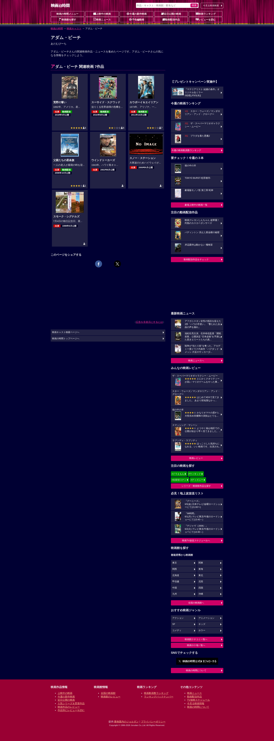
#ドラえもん (178, 474)
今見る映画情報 (195, 703)
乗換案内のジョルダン (126, 721)
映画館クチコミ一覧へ (196, 639)
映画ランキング (206, 13)
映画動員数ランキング (156, 693)
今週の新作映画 (137, 13)
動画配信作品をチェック (196, 259)
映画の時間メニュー (67, 13)
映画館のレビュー (110, 696)
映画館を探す (67, 19)
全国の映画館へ (196, 602)
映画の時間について (196, 670)
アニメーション (206, 618)
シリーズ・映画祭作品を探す (196, 486)
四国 (201, 588)
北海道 (175, 575)
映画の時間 (57, 28)
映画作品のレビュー (69, 706)
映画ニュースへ (196, 360)
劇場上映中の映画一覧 (196, 205)
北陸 (201, 581)
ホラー (202, 630)
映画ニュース (102, 19)
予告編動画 (136, 19)
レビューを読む (206, 19)
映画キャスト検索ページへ (65, 332)
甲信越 (175, 581)
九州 (174, 594)
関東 (201, 563)
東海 (201, 569)
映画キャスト (74, 28)
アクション (178, 618)
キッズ (202, 624)
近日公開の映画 (171, 13)
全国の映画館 (108, 693)
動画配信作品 (171, 19)
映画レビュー (196, 458)
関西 (174, 569)
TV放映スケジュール (198, 700)
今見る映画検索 (211, 5)
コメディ (176, 630)
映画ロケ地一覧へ (196, 645)
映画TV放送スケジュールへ (196, 540)
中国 (174, 588)
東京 (174, 563)
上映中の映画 (102, 13)
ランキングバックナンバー (158, 696)
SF (173, 624)
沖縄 (201, 594)
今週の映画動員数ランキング (186, 150)
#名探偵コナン (179, 479)
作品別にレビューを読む (71, 710)
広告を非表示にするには (149, 322)
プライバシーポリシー (153, 721)
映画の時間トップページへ (65, 338)
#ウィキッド (194, 474)
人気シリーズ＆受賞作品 (71, 703)
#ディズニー (197, 479)
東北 (201, 575)
